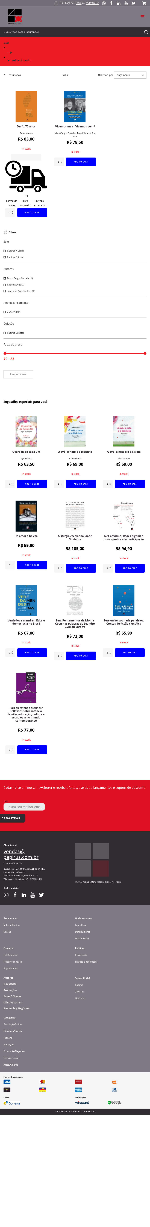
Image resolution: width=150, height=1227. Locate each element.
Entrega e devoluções (86, 961)
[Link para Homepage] (15, 16)
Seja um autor (11, 968)
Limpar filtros (18, 374)
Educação (9, 1044)
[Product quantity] (10, 212)
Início (6, 42)
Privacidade (81, 955)
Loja (10, 52)
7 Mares (79, 991)
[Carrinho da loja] (144, 3)
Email (6, 801)
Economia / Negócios (16, 1008)
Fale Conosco (10, 955)
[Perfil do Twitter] (134, 3)
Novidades (10, 984)
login (78, 3)
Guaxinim (80, 998)
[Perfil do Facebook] (113, 3)
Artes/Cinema (11, 1064)
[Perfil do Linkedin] (120, 3)
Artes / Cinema (12, 996)
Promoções (10, 990)
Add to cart (32, 212)
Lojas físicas (81, 925)
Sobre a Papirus (12, 925)
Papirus (79, 984)
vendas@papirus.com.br (21, 854)
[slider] (5, 353)
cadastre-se (92, 3)
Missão (7, 931)
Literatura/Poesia (13, 1031)
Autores (8, 978)
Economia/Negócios (14, 1051)
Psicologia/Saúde (13, 1024)
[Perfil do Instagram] (105, 3)
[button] (75, 251)
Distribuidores (82, 931)
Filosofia (8, 1037)
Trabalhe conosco (13, 961)
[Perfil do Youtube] (128, 3)
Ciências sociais (13, 1002)
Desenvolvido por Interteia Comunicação (75, 1111)
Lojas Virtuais (82, 938)
